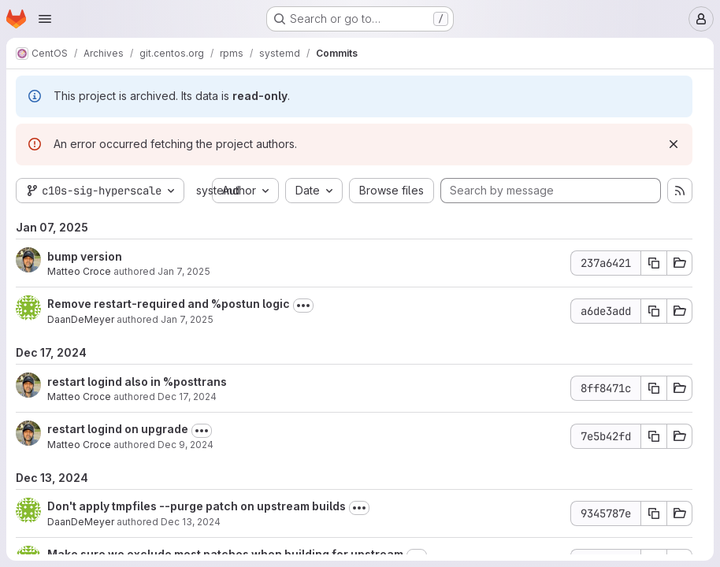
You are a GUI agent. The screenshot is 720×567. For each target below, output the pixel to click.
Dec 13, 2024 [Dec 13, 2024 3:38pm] (191, 522)
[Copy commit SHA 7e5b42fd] (653, 436)
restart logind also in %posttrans (137, 381)
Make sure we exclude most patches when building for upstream (225, 554)
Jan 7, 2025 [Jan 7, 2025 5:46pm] (184, 271)
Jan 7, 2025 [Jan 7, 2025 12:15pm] (187, 319)
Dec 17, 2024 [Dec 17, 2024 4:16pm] (187, 396)
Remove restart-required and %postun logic (168, 303)
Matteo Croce (79, 271)
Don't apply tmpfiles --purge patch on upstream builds (196, 506)
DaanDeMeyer (80, 319)
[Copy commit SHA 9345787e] (653, 513)
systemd (217, 190)
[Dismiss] (673, 144)
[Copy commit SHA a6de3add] (653, 311)
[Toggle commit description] (303, 305)
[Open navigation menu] (45, 19)
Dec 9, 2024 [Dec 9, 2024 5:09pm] (185, 444)
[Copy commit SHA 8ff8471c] (653, 388)
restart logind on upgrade (117, 428)
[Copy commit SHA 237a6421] (653, 263)
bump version (84, 256)
